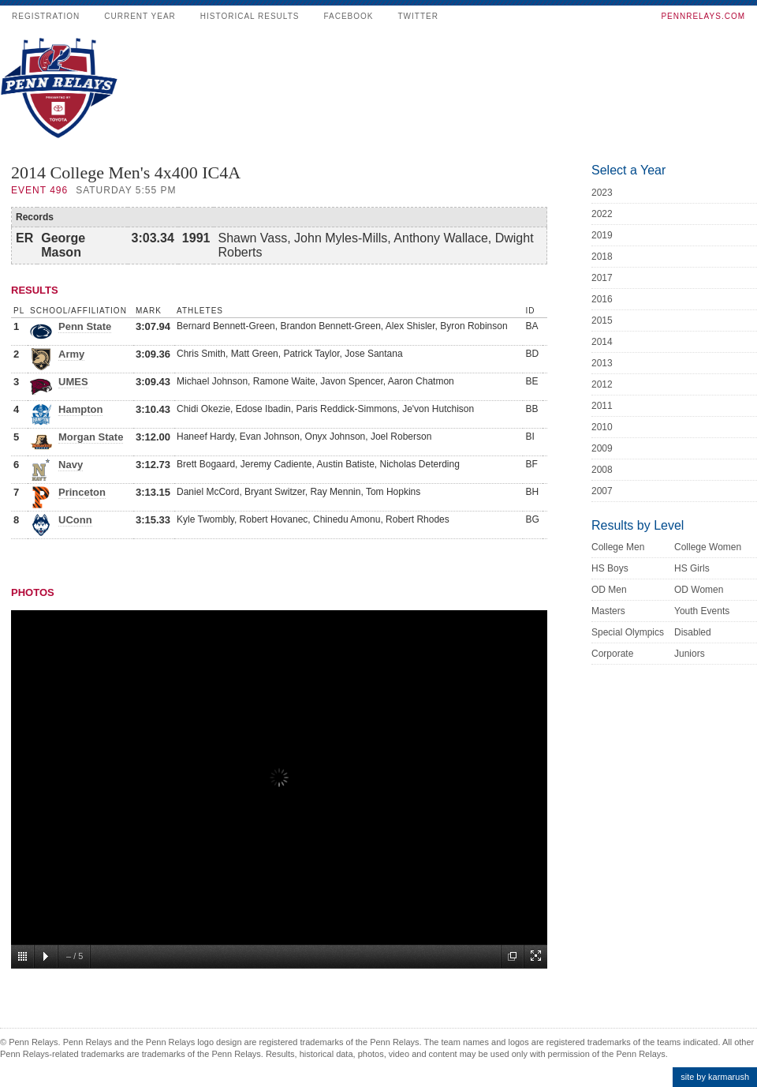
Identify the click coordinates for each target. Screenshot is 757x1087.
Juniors (689, 653)
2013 (602, 363)
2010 (602, 427)
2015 (602, 320)
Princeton (82, 492)
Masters (608, 611)
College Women (707, 547)
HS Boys (609, 568)
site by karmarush (715, 1076)
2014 (602, 341)
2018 (602, 256)
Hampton (80, 409)
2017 (602, 277)
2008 (602, 469)
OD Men (609, 589)
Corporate (612, 653)
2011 (602, 405)
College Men (617, 547)
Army (71, 354)
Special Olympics (627, 632)
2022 (602, 213)
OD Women (698, 589)
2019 (602, 235)
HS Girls (692, 568)
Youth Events (701, 611)
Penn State (84, 326)
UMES (73, 382)
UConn (75, 520)
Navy (70, 464)
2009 (602, 448)
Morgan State (90, 437)
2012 (602, 384)
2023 (602, 192)
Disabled (692, 632)
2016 (602, 299)
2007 (602, 491)
